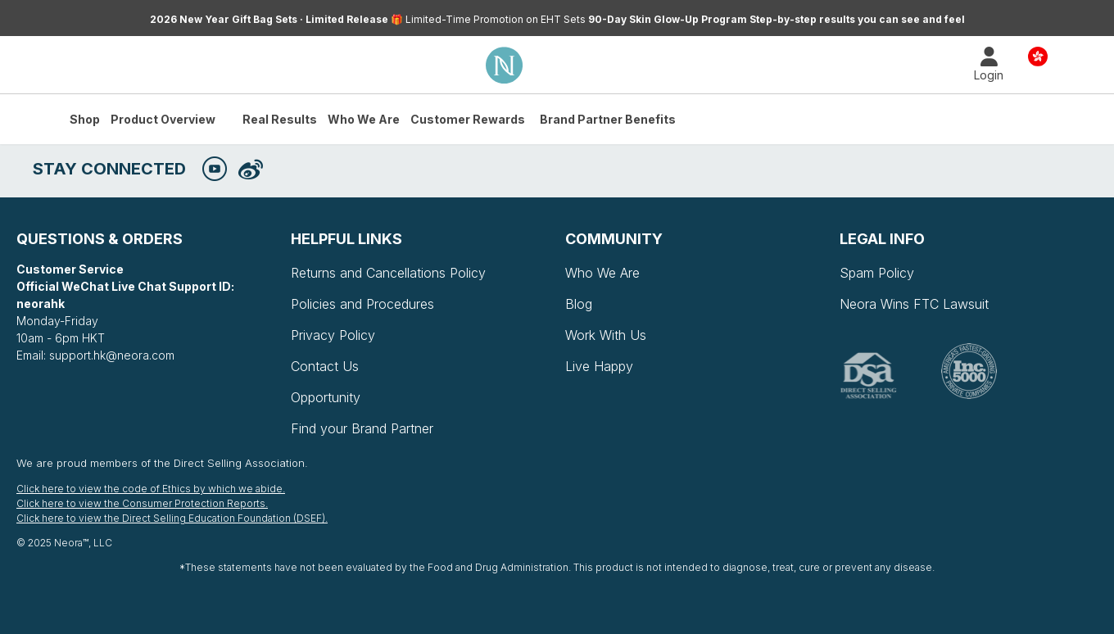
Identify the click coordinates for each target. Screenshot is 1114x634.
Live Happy (599, 366)
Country (1038, 55)
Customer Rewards (467, 119)
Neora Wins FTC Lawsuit (914, 304)
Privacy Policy (333, 335)
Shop (85, 119)
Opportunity (325, 397)
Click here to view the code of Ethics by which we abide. (150, 488)
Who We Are (364, 119)
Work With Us (605, 335)
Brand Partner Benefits (608, 119)
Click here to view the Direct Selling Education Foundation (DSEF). (172, 518)
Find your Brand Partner (362, 428)
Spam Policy (877, 273)
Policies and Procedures (362, 304)
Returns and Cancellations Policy (388, 273)
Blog (578, 304)
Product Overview (163, 119)
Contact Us (325, 366)
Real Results (279, 119)
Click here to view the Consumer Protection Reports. (142, 503)
